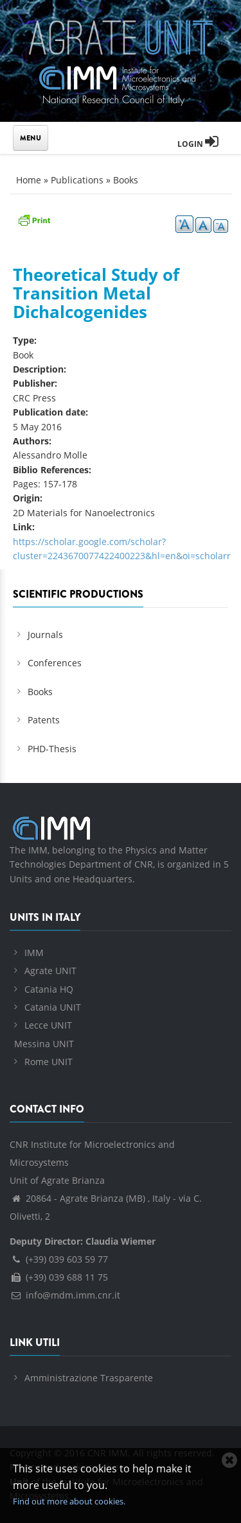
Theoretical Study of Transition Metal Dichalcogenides (96, 293)
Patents (44, 720)
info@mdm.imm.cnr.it (65, 1295)
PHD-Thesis (52, 749)
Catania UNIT (52, 1007)
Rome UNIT (48, 1062)
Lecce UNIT (48, 1025)
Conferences (55, 663)
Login (198, 144)
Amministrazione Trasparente (88, 1378)
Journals (45, 634)
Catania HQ (48, 989)
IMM (34, 953)
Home (28, 180)
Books (125, 180)
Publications (77, 180)
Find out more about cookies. (69, 1501)
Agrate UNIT (50, 970)
